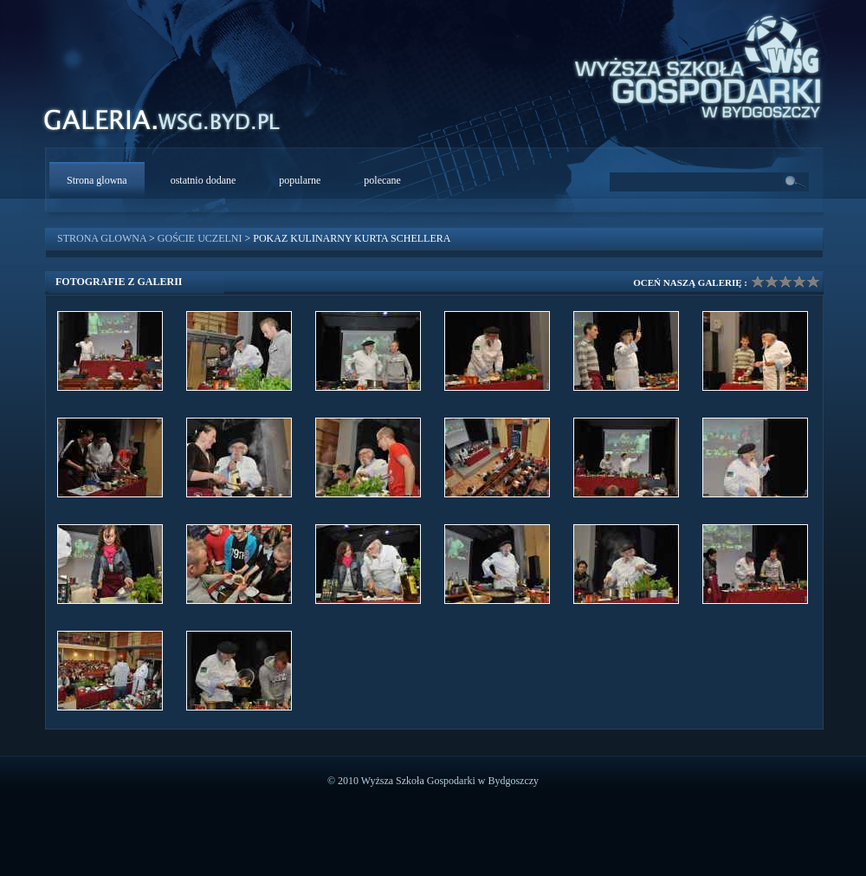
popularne (299, 180)
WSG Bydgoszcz (690, 64)
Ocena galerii (785, 282)
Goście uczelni (200, 238)
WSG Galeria (171, 124)
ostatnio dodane (203, 180)
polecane (382, 180)
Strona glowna (97, 180)
